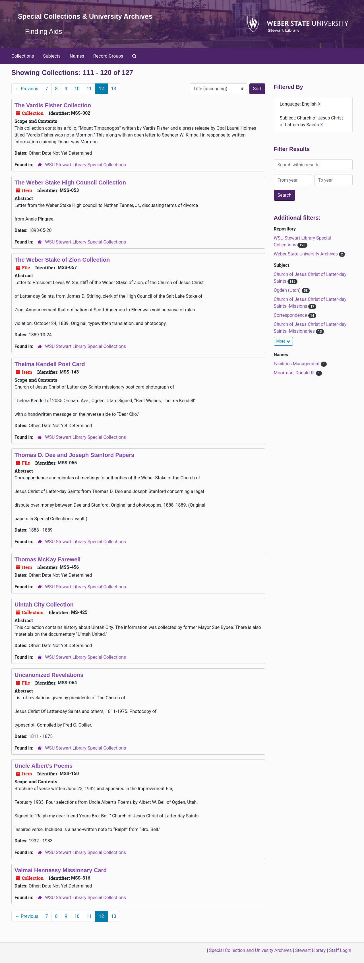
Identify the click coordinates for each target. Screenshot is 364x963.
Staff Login (340, 950)
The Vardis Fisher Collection (53, 105)
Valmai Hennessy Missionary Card (61, 870)
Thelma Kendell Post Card (50, 364)
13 (113, 88)
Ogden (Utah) (288, 290)
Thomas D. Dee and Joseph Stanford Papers (74, 455)
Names (77, 56)
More (283, 341)
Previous (26, 88)
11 (89, 88)
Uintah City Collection (44, 604)
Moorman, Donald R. (295, 372)
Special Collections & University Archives (85, 16)
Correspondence (291, 315)
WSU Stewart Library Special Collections (85, 164)
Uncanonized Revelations (49, 675)
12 (101, 88)
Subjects (52, 56)
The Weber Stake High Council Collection (70, 182)
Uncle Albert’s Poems (44, 766)
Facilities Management (297, 363)
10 (77, 88)
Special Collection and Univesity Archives (250, 950)
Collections (22, 56)
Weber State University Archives (306, 254)
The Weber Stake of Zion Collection (62, 260)
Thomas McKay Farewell (47, 559)
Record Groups (108, 56)
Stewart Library (310, 950)
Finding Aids (43, 31)
